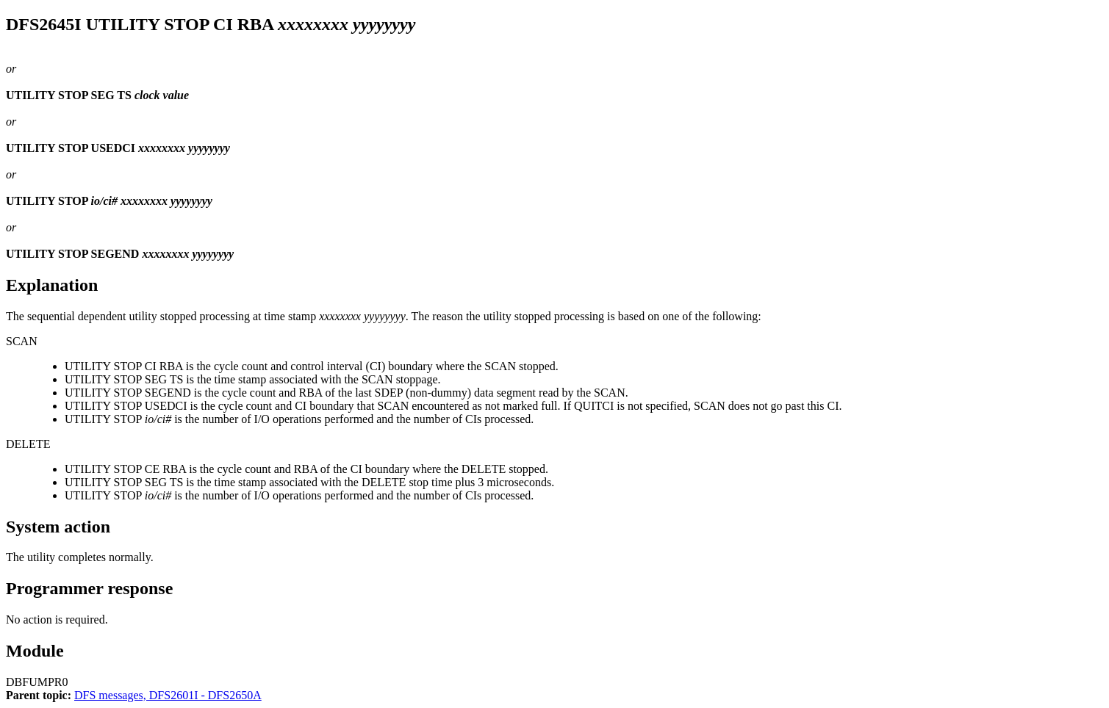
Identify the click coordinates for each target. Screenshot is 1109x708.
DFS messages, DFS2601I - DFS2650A (168, 695)
